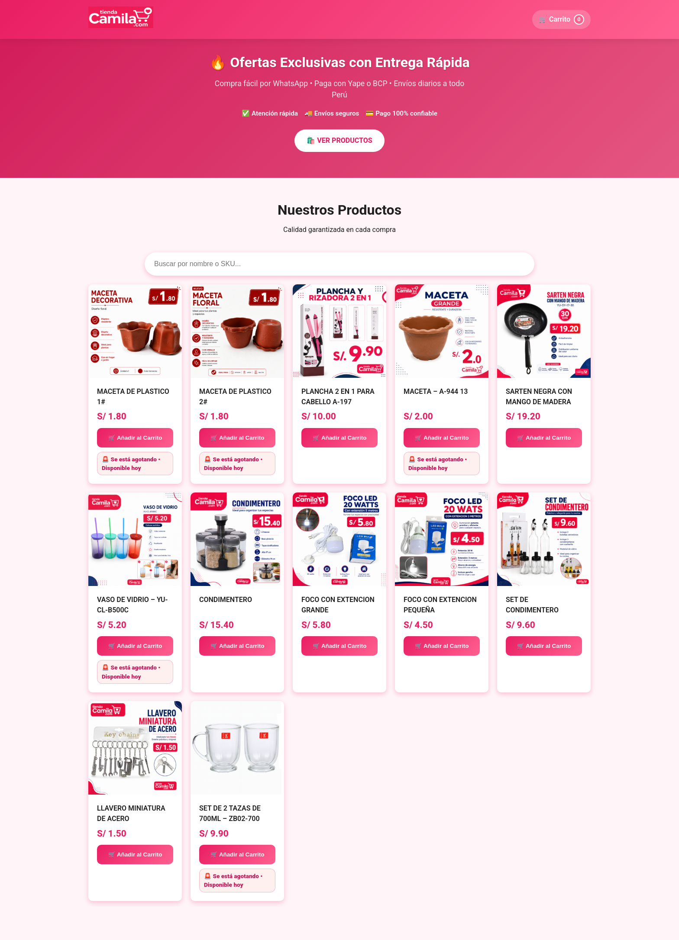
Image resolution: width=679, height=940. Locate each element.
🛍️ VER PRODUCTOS (339, 140)
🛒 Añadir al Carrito (135, 438)
